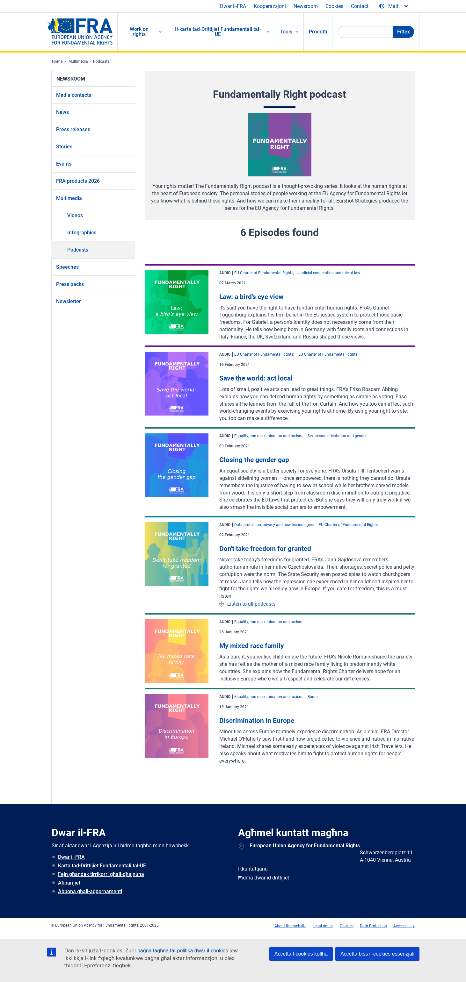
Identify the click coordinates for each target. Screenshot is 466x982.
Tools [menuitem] (286, 32)
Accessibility (404, 926)
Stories (64, 147)
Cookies (334, 6)
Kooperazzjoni (270, 6)
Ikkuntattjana (253, 869)
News (62, 112)
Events (63, 164)
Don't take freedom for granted (265, 548)
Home (57, 61)
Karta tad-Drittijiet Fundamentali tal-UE (102, 866)
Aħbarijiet (69, 883)
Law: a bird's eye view (251, 297)
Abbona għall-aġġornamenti (90, 891)
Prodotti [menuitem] (318, 32)
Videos (75, 215)
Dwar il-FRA (233, 6)
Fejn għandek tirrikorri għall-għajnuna (101, 874)
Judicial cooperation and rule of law (329, 273)
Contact (359, 6)
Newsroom (306, 6)
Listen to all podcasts (251, 604)
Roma (313, 696)
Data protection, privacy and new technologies (274, 525)
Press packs (70, 284)
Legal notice (323, 926)
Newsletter (68, 301)
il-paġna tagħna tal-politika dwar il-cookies (181, 950)
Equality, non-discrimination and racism (268, 436)
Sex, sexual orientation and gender (337, 436)
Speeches (67, 267)
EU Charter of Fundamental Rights (263, 273)
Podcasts (101, 61)
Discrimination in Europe (256, 720)
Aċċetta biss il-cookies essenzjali (377, 954)
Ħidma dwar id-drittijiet (263, 878)
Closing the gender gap (254, 460)
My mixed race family (251, 646)
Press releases (73, 129)
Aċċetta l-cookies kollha (301, 954)
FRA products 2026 (78, 181)
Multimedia (78, 61)
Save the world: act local (256, 378)
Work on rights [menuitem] (139, 31)
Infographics (81, 233)
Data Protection (373, 926)
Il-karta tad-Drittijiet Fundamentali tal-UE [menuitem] (218, 31)
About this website (290, 926)
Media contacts (73, 95)
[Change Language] (394, 6)
